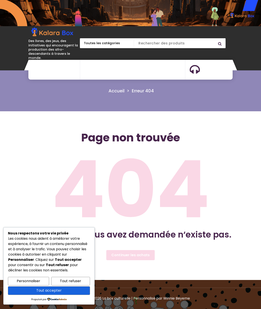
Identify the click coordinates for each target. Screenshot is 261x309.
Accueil (116, 91)
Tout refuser (70, 280)
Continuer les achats (130, 255)
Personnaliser (28, 280)
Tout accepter (49, 290)
